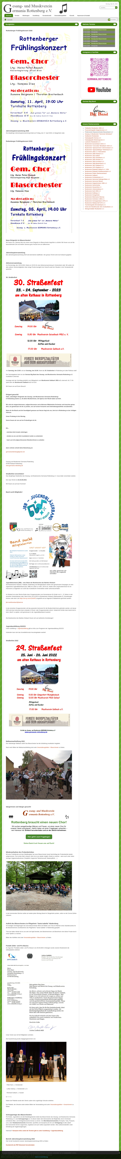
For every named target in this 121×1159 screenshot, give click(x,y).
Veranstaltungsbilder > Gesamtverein (61, 1104)
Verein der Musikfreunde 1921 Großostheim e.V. (99, 207)
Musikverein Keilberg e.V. (92, 193)
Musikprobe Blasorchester (99, 29)
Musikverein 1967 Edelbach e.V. (94, 165)
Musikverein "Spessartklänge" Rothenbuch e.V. (98, 150)
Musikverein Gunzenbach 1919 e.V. (95, 144)
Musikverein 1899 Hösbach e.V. (94, 153)
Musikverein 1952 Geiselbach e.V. (95, 157)
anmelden (113, 19)
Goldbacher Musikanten (92, 136)
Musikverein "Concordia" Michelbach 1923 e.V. (98, 146)
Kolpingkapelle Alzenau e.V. (93, 138)
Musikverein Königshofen (92, 195)
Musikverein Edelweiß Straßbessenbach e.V (98, 171)
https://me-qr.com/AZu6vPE (28, 598)
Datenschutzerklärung (41, 1157)
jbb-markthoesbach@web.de (14, 602)
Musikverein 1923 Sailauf (92, 155)
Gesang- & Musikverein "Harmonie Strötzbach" (98, 134)
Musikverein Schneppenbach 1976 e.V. (96, 201)
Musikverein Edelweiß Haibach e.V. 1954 (97, 169)
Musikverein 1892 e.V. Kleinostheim (95, 151)
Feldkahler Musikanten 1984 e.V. (94, 128)
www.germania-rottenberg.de (14, 465)
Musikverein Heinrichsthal (92, 185)
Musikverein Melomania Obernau (94, 197)
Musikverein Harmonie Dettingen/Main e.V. (97, 179)
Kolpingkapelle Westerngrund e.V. (95, 140)
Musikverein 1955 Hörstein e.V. (94, 159)
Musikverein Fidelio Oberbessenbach (96, 173)
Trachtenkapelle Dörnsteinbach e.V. (95, 205)
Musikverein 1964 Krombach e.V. (94, 161)
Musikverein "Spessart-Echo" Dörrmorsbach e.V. (99, 148)
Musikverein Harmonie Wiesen (94, 181)
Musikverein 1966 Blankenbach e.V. (95, 163)
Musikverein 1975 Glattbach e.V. (94, 167)
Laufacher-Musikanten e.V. (93, 142)
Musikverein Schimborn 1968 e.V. (94, 199)
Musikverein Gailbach (91, 175)
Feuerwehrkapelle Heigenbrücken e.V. (96, 130)
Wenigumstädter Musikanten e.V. (94, 209)
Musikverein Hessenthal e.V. (93, 187)
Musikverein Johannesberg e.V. (94, 189)
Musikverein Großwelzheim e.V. (94, 177)
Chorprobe (94, 32)
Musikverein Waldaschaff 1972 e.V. (95, 203)
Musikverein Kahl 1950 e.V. (93, 191)
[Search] (108, 8)
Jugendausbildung (22, 628)
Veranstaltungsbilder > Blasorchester (48, 747)
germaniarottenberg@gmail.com (15, 452)
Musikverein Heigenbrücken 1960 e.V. (96, 183)
